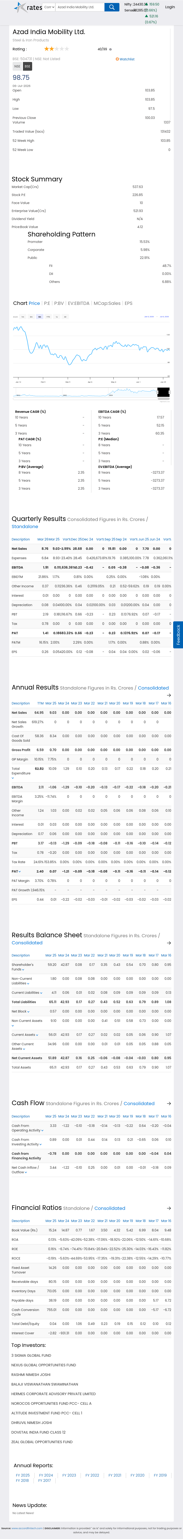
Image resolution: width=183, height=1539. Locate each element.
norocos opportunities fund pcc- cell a (51, 1403)
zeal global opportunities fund (41, 1442)
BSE (27, 66)
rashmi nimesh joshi (30, 1374)
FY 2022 (92, 1475)
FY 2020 (137, 1475)
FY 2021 (115, 1475)
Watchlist (127, 59)
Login (170, 7)
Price (34, 303)
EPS (128, 303)
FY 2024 (46, 1475)
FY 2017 (44, 1480)
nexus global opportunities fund (43, 1365)
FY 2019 (160, 1475)
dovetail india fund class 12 (38, 1432)
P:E (47, 303)
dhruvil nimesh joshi (31, 1422)
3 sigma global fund (31, 1355)
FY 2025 (23, 1475)
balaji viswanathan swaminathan (44, 1384)
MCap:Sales (107, 303)
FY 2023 (69, 1475)
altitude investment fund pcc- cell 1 (46, 1413)
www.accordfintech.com (27, 1528)
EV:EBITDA (79, 303)
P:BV (59, 303)
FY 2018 (22, 1480)
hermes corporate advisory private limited (53, 1394)
